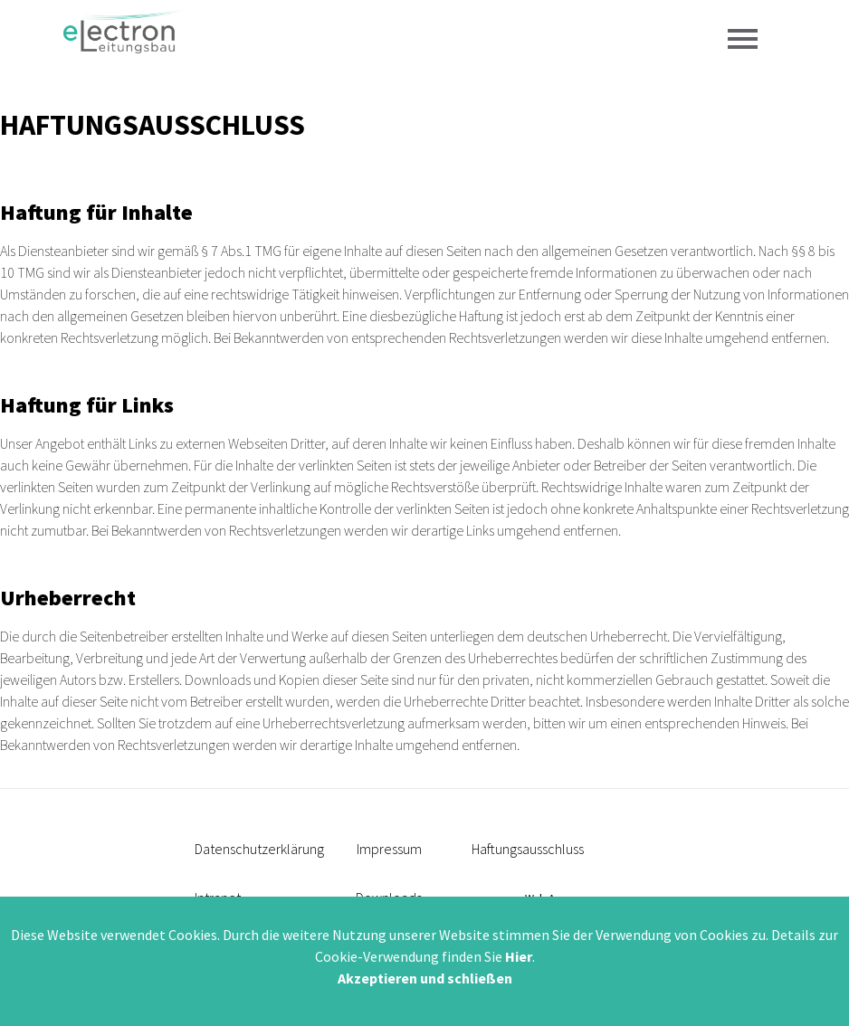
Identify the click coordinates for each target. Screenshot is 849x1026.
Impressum (389, 849)
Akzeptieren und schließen (425, 978)
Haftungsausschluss (528, 849)
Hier (518, 956)
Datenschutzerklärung (259, 849)
